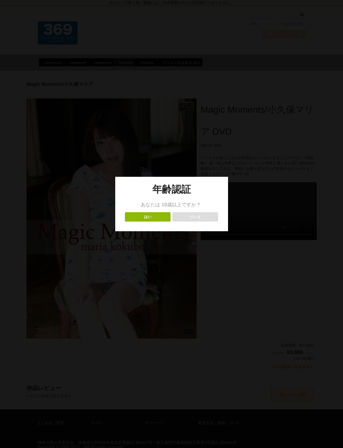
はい (148, 217)
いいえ (195, 217)
